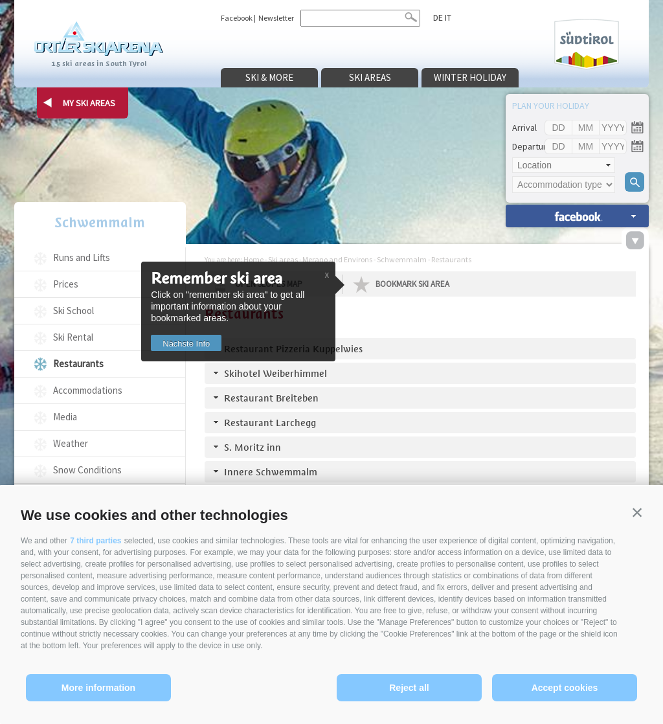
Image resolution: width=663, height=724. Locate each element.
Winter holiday (470, 77)
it (448, 17)
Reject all (409, 688)
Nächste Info (186, 343)
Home (253, 259)
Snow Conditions (87, 470)
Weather (70, 443)
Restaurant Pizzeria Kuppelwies (293, 349)
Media (65, 417)
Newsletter (276, 18)
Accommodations (87, 390)
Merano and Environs (337, 259)
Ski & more (269, 77)
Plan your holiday (550, 105)
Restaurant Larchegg (270, 422)
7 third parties (95, 540)
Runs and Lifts (81, 257)
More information (98, 688)
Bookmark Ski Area (412, 283)
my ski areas (89, 103)
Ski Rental (73, 337)
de (438, 17)
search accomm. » (577, 216)
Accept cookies (565, 688)
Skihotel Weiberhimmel (275, 373)
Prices (65, 284)
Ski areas (370, 77)
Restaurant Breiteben (271, 398)
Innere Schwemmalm (270, 472)
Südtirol (586, 44)
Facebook (237, 18)
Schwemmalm (99, 222)
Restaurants (78, 363)
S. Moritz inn (252, 447)
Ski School (73, 310)
